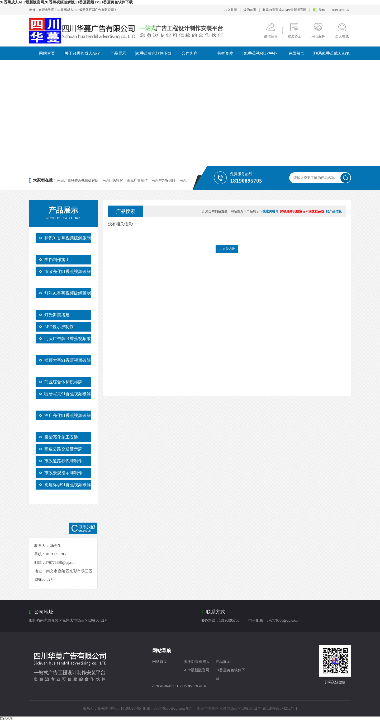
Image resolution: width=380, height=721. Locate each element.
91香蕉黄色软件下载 (154, 53)
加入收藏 (230, 10)
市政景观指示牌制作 (63, 473)
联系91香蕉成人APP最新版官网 (284, 10)
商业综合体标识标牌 (63, 382)
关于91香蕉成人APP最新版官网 (82, 53)
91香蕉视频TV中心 (260, 53)
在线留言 (296, 53)
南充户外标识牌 (163, 180)
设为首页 (250, 10)
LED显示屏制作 (59, 326)
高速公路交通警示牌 (63, 449)
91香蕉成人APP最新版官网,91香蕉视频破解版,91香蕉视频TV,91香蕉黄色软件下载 (66, 2)
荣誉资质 (225, 53)
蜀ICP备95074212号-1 (280, 708)
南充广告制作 (137, 180)
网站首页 (47, 53)
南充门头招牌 (112, 180)
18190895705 (340, 10)
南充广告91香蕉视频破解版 (77, 180)
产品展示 (118, 53)
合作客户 (189, 53)
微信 (322, 10)
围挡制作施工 (57, 259)
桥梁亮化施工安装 (61, 437)
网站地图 (6, 718)
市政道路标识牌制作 (63, 461)
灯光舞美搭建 (57, 315)
